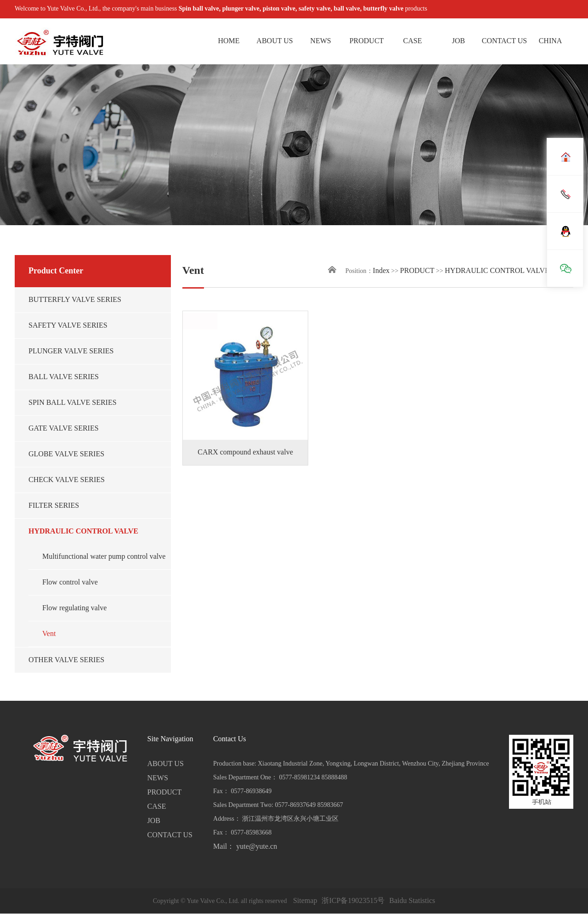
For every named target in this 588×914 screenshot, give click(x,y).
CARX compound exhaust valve (245, 452)
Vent (49, 634)
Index (381, 271)
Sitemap (305, 901)
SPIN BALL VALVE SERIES (72, 403)
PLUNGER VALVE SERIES (71, 351)
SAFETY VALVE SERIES (67, 325)
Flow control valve (70, 582)
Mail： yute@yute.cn (245, 847)
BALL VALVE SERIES (63, 377)
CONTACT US (504, 41)
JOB (458, 41)
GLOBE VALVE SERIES (66, 454)
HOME (228, 41)
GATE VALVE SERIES (63, 428)
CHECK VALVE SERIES (66, 480)
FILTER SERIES (53, 506)
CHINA (550, 41)
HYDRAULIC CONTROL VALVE (83, 531)
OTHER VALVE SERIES (66, 660)
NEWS (320, 41)
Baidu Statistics (412, 901)
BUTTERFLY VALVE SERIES (74, 300)
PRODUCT (367, 41)
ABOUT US (274, 41)
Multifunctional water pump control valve (103, 557)
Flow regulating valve (74, 608)
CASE (412, 41)
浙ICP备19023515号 (353, 901)
